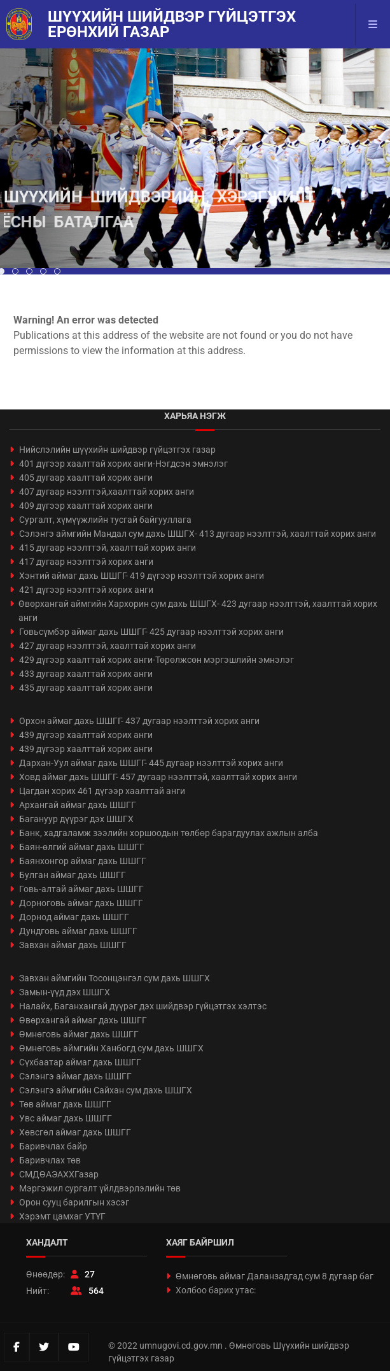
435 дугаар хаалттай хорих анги (86, 688)
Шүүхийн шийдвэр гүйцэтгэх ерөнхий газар (172, 24)
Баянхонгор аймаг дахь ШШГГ (82, 861)
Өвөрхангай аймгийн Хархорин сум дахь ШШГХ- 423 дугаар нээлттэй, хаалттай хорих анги (197, 611)
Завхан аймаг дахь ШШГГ (73, 945)
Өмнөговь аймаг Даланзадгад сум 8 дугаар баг (274, 1276)
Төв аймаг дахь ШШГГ (65, 1104)
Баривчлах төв (50, 1160)
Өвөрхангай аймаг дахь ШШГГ (83, 1020)
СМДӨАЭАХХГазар (59, 1174)
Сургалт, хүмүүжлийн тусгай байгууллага (105, 520)
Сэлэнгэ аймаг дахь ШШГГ (75, 1076)
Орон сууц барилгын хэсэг (74, 1202)
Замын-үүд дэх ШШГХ (64, 992)
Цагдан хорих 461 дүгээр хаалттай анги (102, 791)
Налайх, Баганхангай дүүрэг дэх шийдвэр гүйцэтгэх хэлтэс (143, 1006)
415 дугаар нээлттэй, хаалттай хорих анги (107, 548)
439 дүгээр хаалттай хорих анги (86, 735)
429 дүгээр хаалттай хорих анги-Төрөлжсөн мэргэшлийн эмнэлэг (156, 660)
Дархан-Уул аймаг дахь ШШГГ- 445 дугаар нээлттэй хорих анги (151, 763)
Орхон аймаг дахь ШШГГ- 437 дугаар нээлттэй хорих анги (139, 721)
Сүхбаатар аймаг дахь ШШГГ (80, 1062)
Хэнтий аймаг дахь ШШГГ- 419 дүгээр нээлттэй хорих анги (141, 576)
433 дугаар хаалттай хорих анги (86, 674)
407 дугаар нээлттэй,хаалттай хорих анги (106, 492)
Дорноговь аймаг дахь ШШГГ (81, 903)
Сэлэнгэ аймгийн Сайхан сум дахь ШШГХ (105, 1090)
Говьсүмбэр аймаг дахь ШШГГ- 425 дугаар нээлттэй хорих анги (151, 632)
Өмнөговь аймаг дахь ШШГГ (79, 1034)
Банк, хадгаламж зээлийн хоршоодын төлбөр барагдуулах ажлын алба (168, 833)
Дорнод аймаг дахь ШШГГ (74, 917)
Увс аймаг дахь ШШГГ (65, 1118)
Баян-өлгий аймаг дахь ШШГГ (81, 847)
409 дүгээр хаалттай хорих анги (86, 506)
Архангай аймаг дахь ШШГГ (77, 805)
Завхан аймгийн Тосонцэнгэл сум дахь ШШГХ (114, 978)
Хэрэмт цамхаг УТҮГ (62, 1216)
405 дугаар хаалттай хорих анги (86, 477)
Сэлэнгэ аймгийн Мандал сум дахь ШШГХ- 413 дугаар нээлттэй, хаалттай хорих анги (197, 534)
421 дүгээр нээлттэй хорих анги (86, 590)
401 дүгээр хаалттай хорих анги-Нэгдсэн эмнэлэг (123, 463)
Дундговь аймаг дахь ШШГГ (78, 931)
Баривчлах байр (53, 1146)
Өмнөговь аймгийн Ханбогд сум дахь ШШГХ (111, 1048)
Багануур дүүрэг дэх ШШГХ (76, 819)
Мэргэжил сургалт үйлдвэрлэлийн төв (100, 1188)
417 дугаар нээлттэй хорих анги (86, 562)
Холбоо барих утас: (216, 1290)
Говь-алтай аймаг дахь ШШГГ (81, 889)
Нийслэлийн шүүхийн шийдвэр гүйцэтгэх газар (117, 449)
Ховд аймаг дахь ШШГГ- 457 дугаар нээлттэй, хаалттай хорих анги (158, 777)
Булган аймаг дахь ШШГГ (72, 875)
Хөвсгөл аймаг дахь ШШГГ (75, 1132)
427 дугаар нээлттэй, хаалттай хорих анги (107, 646)
